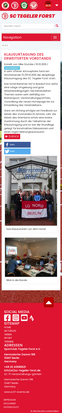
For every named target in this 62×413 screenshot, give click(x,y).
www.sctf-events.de (16, 392)
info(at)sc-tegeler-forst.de (22, 370)
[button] (56, 5)
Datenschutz (11, 407)
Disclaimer (10, 403)
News (5, 45)
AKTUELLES (10, 330)
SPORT (8, 338)
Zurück (13, 136)
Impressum (10, 399)
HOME (7, 327)
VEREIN (8, 334)
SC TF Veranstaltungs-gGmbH (22, 374)
